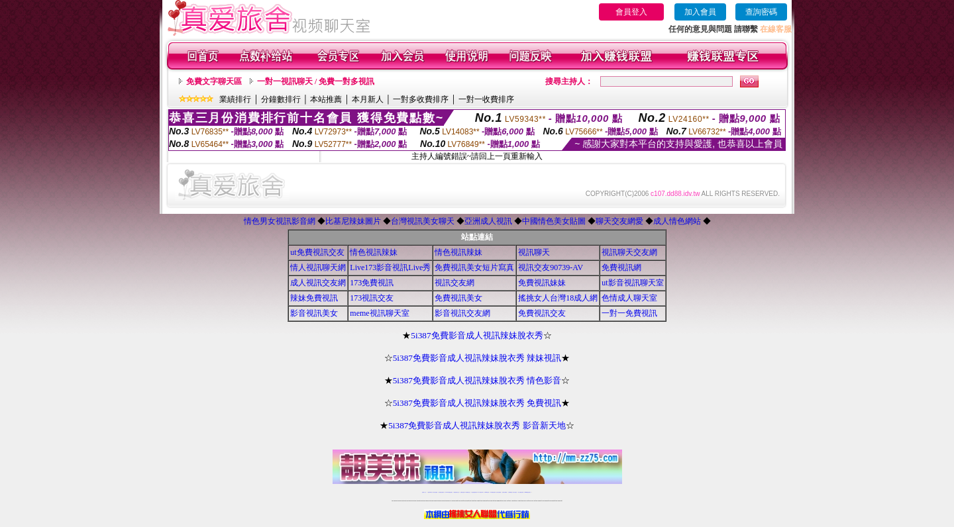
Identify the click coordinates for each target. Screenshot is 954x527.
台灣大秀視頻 (515, 492)
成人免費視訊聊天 (520, 492)
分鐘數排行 (281, 99)
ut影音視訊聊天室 (632, 282)
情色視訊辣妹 (374, 252)
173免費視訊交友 (467, 492)
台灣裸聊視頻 (510, 492)
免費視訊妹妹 (542, 282)
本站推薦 (326, 99)
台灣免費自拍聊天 (441, 492)
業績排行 (235, 99)
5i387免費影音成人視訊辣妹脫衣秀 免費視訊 (477, 403)
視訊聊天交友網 (629, 252)
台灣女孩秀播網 (498, 492)
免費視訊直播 (462, 492)
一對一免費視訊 (629, 313)
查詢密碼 (761, 12)
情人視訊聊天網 (318, 267)
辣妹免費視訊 (314, 298)
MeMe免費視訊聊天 (528, 492)
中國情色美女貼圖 (554, 221)
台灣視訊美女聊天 (422, 221)
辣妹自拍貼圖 (435, 492)
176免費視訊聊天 (493, 492)
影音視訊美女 (314, 313)
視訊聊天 (534, 252)
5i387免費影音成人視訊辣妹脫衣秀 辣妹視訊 (477, 358)
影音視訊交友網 (462, 313)
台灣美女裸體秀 (504, 492)
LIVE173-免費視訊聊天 (448, 492)
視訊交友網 (454, 282)
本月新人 (368, 99)
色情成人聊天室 (629, 298)
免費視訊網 (621, 267)
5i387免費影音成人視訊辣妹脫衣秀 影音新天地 (477, 425)
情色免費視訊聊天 (474, 492)
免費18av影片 (430, 492)
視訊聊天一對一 (424, 492)
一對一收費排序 (486, 99)
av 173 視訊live (481, 492)
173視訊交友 (372, 298)
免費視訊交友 (542, 313)
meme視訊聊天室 (379, 313)
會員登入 (631, 12)
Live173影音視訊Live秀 (390, 267)
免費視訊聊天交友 (456, 492)
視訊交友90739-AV (550, 267)
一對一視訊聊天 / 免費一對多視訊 (315, 81)
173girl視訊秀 (486, 492)
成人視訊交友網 (318, 282)
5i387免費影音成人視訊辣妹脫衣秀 (477, 335)
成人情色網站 (677, 221)
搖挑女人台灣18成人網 (558, 298)
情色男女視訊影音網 (279, 221)
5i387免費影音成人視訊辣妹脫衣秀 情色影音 (477, 380)
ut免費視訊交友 (317, 252)
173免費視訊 (372, 282)
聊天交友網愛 (619, 221)
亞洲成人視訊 (488, 221)
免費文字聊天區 (214, 81)
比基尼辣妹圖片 (353, 221)
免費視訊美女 (458, 298)
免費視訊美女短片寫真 (474, 267)
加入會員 (700, 12)
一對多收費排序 (421, 99)
